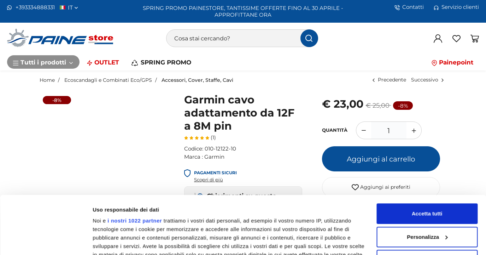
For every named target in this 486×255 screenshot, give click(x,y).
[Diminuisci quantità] (363, 130)
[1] (388, 130)
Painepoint (452, 62)
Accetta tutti (427, 156)
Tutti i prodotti (43, 62)
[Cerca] (309, 38)
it (73, 7)
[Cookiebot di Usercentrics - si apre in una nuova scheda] (46, 241)
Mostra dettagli (112, 241)
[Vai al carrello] (474, 38)
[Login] (438, 38)
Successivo (424, 79)
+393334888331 (31, 7)
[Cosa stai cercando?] (242, 38)
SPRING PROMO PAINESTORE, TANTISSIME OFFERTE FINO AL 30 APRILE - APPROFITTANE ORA (243, 11)
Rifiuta (427, 202)
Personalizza (427, 179)
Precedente (392, 79)
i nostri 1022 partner (134, 163)
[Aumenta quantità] (414, 130)
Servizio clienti (456, 7)
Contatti (409, 7)
